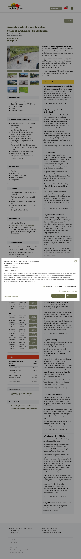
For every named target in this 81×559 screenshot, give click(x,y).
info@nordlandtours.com (15, 267)
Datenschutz (7, 296)
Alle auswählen (71, 296)
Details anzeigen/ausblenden (69, 291)
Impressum (15, 296)
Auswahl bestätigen (58, 296)
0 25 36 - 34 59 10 (14, 265)
